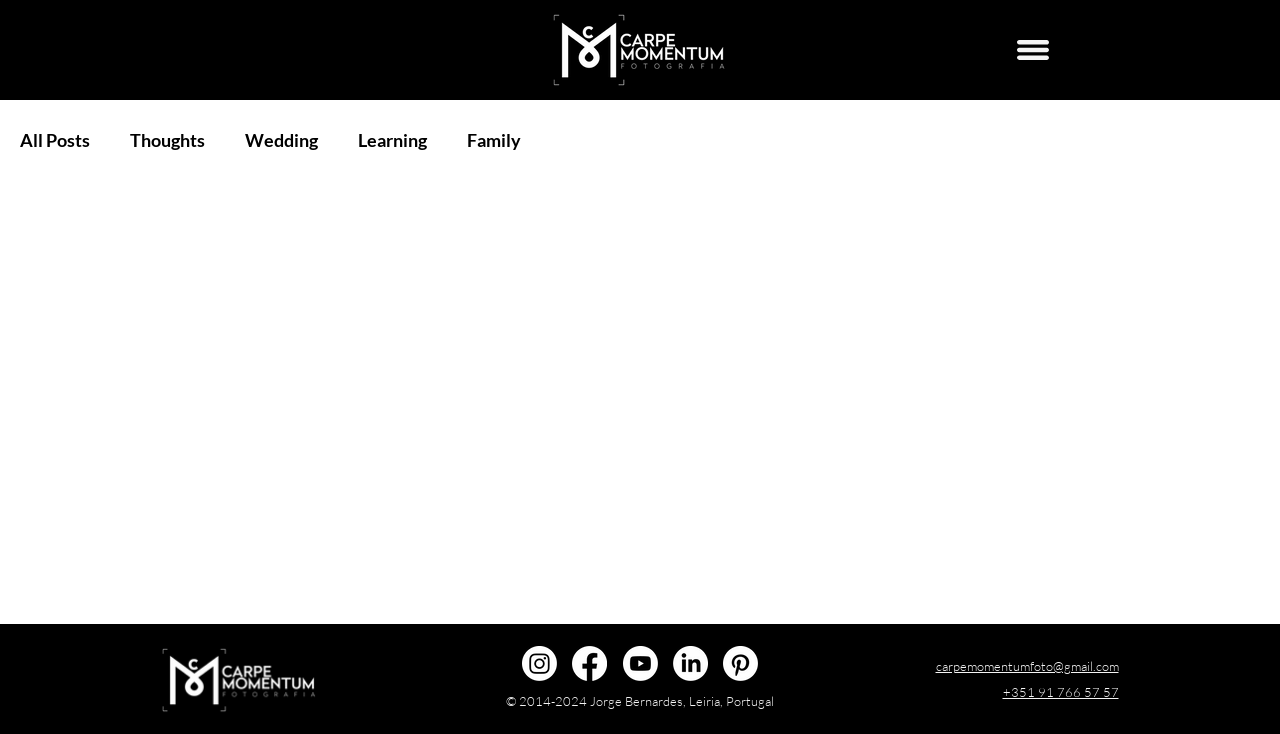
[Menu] (1033, 50)
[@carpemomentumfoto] (539, 663)
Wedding (281, 140)
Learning (392, 140)
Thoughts (167, 140)
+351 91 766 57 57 (1061, 692)
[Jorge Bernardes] (690, 663)
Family (494, 140)
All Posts (55, 140)
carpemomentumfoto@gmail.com (1027, 666)
